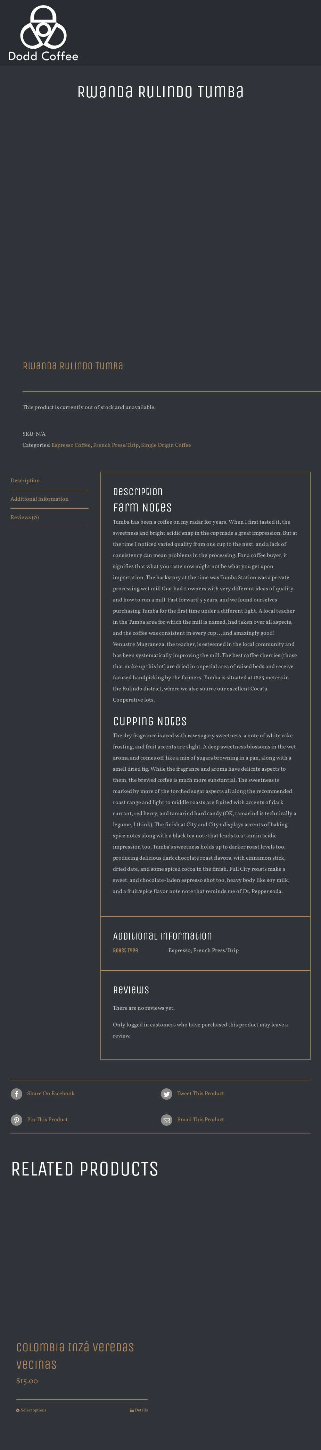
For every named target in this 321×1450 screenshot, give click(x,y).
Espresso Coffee (71, 445)
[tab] (49, 481)
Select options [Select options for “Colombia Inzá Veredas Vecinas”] (33, 1410)
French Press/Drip (116, 445)
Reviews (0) (24, 518)
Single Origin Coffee (166, 445)
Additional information (39, 499)
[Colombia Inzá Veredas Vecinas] (82, 1260)
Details (141, 1410)
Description (25, 481)
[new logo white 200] (43, 8)
